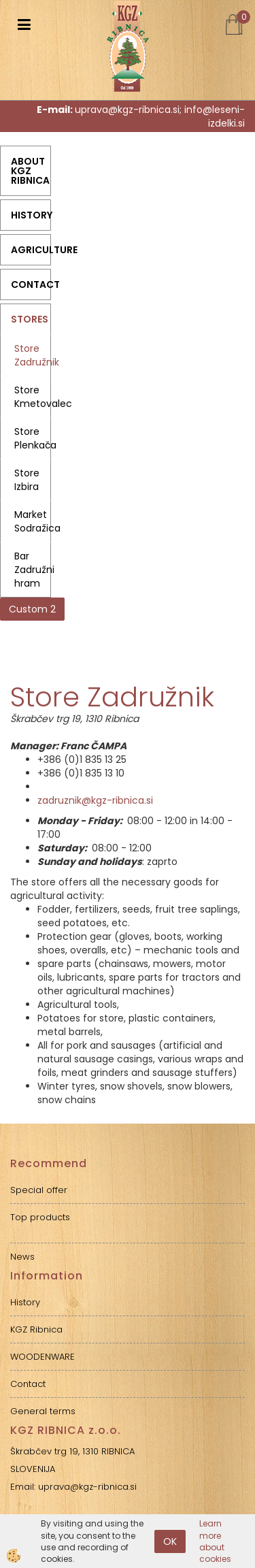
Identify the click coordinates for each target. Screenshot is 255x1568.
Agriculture (31, 250)
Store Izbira (26, 479)
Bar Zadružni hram (32, 569)
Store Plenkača (32, 438)
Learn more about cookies (215, 1541)
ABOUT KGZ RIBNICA (30, 170)
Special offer (38, 1189)
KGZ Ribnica (36, 1329)
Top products (40, 1217)
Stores (29, 319)
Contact (31, 284)
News (22, 1256)
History (31, 215)
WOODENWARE (42, 1356)
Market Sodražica (32, 521)
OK (170, 1541)
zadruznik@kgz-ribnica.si (95, 800)
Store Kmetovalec (32, 396)
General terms (42, 1411)
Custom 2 (32, 609)
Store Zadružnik (32, 355)
